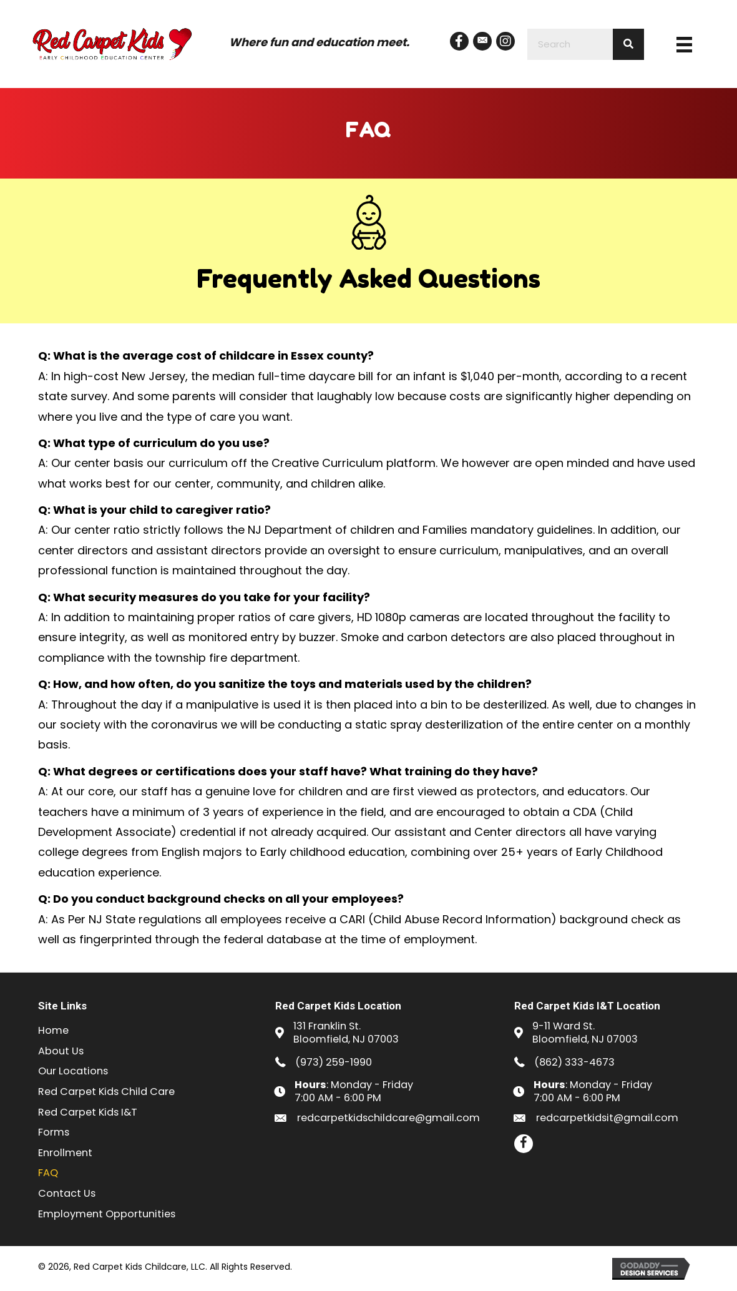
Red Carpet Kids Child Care (106, 1091)
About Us (61, 1051)
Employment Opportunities (106, 1214)
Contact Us (66, 1193)
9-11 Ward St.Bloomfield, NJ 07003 (585, 1032)
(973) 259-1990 (333, 1062)
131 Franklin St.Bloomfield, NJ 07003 (346, 1032)
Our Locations (73, 1071)
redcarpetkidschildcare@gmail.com (388, 1118)
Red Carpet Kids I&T (87, 1112)
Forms (53, 1132)
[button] (459, 41)
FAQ (48, 1173)
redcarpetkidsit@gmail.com (607, 1118)
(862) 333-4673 (574, 1062)
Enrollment (65, 1153)
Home (53, 1030)
